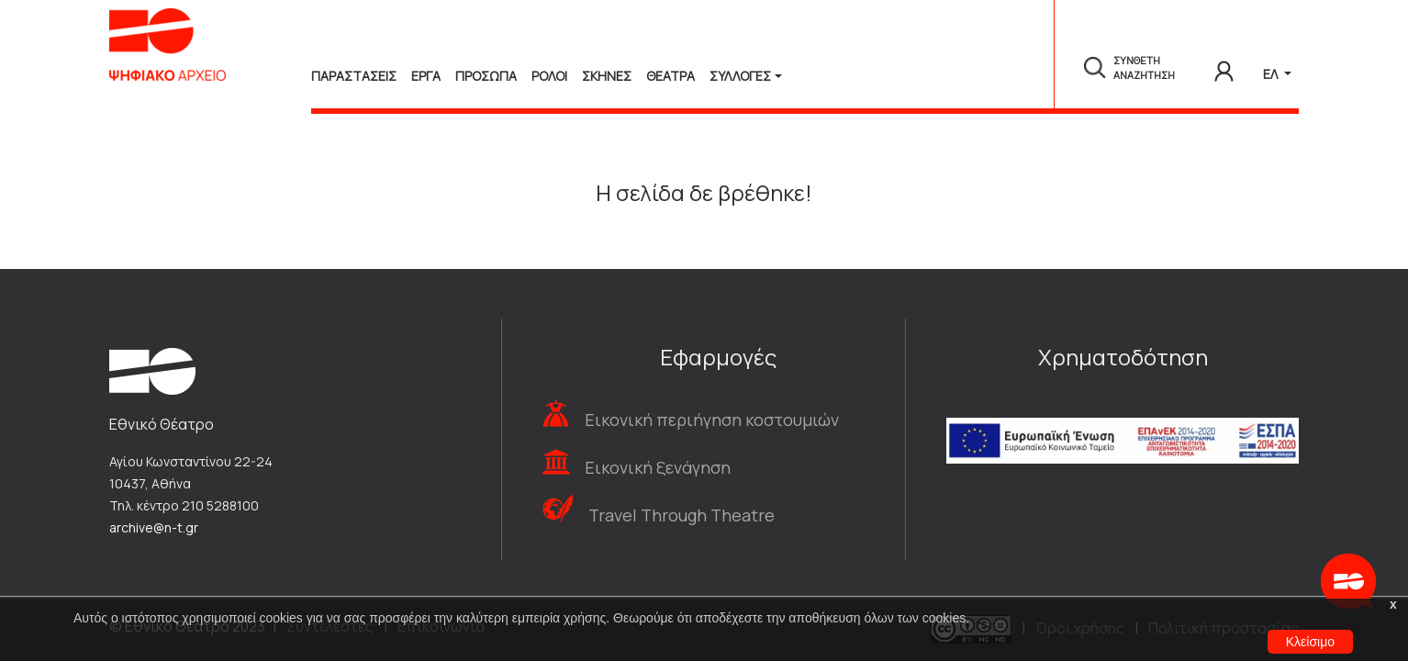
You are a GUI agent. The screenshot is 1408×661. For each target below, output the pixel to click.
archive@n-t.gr (153, 527)
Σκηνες (606, 75)
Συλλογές (740, 75)
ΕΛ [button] (1271, 74)
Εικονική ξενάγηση (658, 467)
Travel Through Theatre (681, 515)
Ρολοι (549, 75)
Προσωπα (486, 75)
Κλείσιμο (1310, 641)
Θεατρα (670, 75)
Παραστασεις (354, 75)
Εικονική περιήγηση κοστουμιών (712, 420)
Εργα (426, 75)
